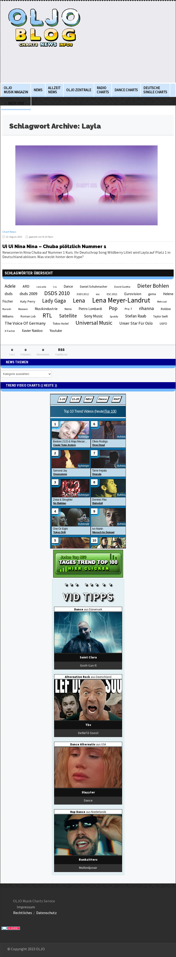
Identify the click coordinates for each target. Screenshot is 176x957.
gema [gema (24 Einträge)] (152, 294)
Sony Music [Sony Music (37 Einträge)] (93, 316)
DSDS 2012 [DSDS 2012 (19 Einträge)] (83, 294)
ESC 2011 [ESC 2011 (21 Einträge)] (112, 294)
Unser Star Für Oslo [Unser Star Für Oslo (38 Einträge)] (136, 323)
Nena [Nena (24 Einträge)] (68, 309)
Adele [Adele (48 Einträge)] (10, 286)
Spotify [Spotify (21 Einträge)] (114, 316)
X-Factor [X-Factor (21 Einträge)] (10, 331)
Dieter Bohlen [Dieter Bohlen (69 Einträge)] (153, 285)
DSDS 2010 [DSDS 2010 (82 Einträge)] (57, 293)
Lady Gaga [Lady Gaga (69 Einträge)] (54, 300)
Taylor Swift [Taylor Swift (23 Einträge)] (160, 316)
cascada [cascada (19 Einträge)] (41, 286)
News (38, 90)
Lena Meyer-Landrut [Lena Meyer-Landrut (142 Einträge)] (121, 300)
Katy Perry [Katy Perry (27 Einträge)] (27, 301)
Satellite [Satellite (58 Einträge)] (68, 316)
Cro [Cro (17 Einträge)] (55, 286)
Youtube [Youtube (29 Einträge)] (56, 330)
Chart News (9, 231)
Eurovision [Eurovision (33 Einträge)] (132, 293)
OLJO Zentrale (78, 90)
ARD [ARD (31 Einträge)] (26, 286)
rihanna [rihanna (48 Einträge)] (146, 308)
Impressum (26, 907)
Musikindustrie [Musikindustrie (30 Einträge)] (46, 309)
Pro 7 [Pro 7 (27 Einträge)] (128, 309)
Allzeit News (54, 90)
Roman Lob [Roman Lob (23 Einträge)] (28, 316)
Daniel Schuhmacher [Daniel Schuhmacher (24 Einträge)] (93, 287)
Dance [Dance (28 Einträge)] (68, 286)
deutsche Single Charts (155, 90)
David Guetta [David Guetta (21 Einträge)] (122, 286)
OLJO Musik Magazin (16, 90)
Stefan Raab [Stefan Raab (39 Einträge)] (135, 316)
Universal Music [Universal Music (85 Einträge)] (94, 322)
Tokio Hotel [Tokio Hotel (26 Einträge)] (61, 323)
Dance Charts (126, 90)
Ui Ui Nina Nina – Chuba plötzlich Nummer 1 (54, 246)
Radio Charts (103, 90)
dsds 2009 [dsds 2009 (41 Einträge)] (28, 293)
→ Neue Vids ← (16, 103)
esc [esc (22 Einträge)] (98, 294)
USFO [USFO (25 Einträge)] (163, 323)
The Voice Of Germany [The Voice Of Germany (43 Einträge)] (25, 323)
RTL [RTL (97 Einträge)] (47, 315)
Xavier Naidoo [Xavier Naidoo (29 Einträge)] (32, 330)
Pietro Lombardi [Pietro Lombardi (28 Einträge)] (90, 309)
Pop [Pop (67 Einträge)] (113, 308)
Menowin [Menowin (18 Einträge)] (23, 309)
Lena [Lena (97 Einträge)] (79, 300)
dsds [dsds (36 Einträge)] (9, 293)
